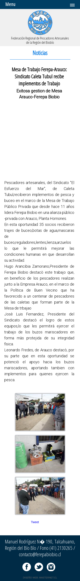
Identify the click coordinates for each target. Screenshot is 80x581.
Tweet (35, 522)
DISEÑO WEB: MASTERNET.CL (40, 577)
